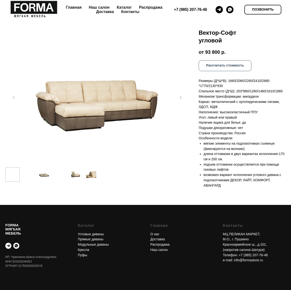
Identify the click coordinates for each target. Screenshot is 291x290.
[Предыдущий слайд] (13, 97)
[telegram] (219, 9)
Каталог (124, 7)
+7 (241, 255)
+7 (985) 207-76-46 (190, 9)
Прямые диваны (90, 239)
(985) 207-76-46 (256, 255)
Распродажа (150, 7)
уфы (83, 255)
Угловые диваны (91, 234)
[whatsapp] (229, 9)
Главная (73, 7)
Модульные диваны (93, 244)
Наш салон (99, 7)
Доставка (105, 12)
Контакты (130, 12)
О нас (154, 234)
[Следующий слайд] (180, 97)
